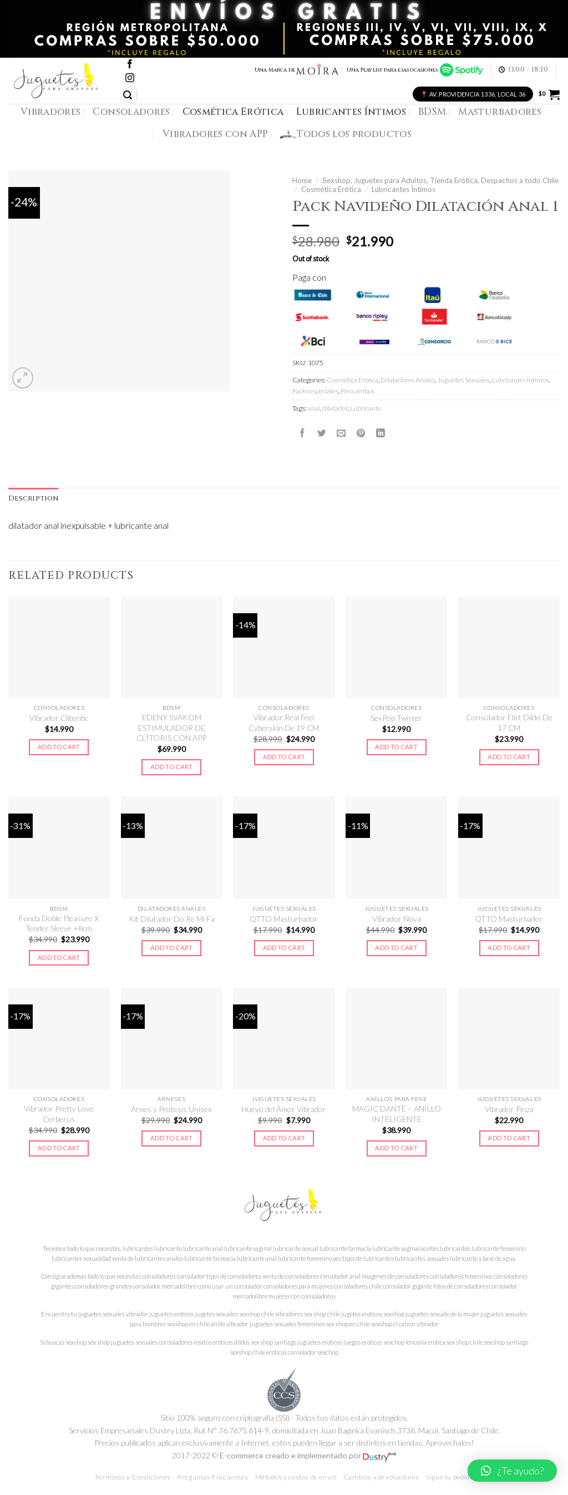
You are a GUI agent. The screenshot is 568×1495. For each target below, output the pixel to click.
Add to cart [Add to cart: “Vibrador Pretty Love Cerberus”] (59, 1147)
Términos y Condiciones (133, 1477)
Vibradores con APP (215, 134)
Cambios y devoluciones (381, 1477)
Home (302, 180)
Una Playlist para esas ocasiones (415, 70)
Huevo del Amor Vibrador (283, 1109)
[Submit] (127, 95)
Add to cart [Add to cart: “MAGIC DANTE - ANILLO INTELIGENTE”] (396, 1147)
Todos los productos (346, 134)
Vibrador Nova (396, 918)
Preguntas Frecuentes (213, 1477)
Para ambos (357, 391)
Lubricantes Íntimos (351, 111)
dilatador (335, 408)
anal (314, 408)
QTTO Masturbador (284, 918)
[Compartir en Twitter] (322, 433)
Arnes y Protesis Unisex (171, 1109)
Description (33, 498)
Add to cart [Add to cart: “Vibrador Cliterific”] (59, 746)
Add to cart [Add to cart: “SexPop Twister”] (396, 746)
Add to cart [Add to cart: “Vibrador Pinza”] (509, 1138)
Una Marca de (297, 70)
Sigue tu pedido (449, 1477)
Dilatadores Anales (408, 380)
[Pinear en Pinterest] (361, 433)
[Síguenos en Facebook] (129, 64)
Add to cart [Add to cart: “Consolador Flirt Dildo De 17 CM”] (509, 756)
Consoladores (131, 111)
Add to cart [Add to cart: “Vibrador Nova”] (396, 947)
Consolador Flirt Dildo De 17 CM (509, 722)
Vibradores (50, 111)
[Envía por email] (341, 433)
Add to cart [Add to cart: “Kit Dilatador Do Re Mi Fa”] (171, 947)
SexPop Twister (396, 718)
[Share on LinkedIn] (380, 433)
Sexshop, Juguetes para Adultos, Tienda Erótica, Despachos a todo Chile (440, 180)
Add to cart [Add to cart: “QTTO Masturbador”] (284, 947)
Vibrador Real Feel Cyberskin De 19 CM (283, 722)
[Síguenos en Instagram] (129, 78)
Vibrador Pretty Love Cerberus (59, 1113)
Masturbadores (499, 111)
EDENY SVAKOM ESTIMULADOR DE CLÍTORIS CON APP (171, 728)
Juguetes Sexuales (463, 380)
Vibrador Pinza (509, 1109)
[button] (512, 1470)
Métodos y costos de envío (296, 1477)
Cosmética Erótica (233, 111)
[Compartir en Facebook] (302, 433)
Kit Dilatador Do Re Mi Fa (172, 918)
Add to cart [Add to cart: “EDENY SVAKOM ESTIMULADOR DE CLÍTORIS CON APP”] (171, 766)
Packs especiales (315, 391)
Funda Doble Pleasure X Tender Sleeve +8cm (59, 923)
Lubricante (365, 408)
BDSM (432, 111)
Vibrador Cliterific (58, 718)
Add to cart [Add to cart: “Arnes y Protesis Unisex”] (171, 1138)
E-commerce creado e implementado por (308, 1455)
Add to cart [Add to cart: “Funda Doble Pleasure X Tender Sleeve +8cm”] (59, 957)
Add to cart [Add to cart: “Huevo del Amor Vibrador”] (284, 1138)
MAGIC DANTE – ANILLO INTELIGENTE (396, 1113)
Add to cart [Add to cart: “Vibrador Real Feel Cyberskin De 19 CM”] (284, 756)
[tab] (33, 499)
